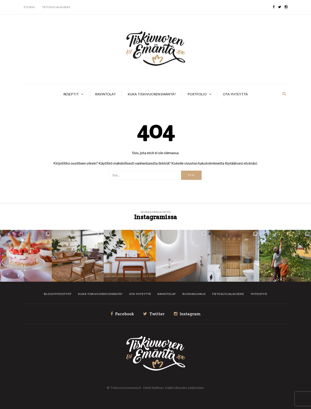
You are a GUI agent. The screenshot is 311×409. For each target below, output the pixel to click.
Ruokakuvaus (194, 294)
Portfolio (197, 94)
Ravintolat (105, 94)
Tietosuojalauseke (56, 7)
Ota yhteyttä (235, 94)
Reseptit (71, 94)
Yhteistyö (259, 294)
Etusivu (29, 7)
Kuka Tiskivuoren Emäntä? (152, 94)
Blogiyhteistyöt (58, 294)
